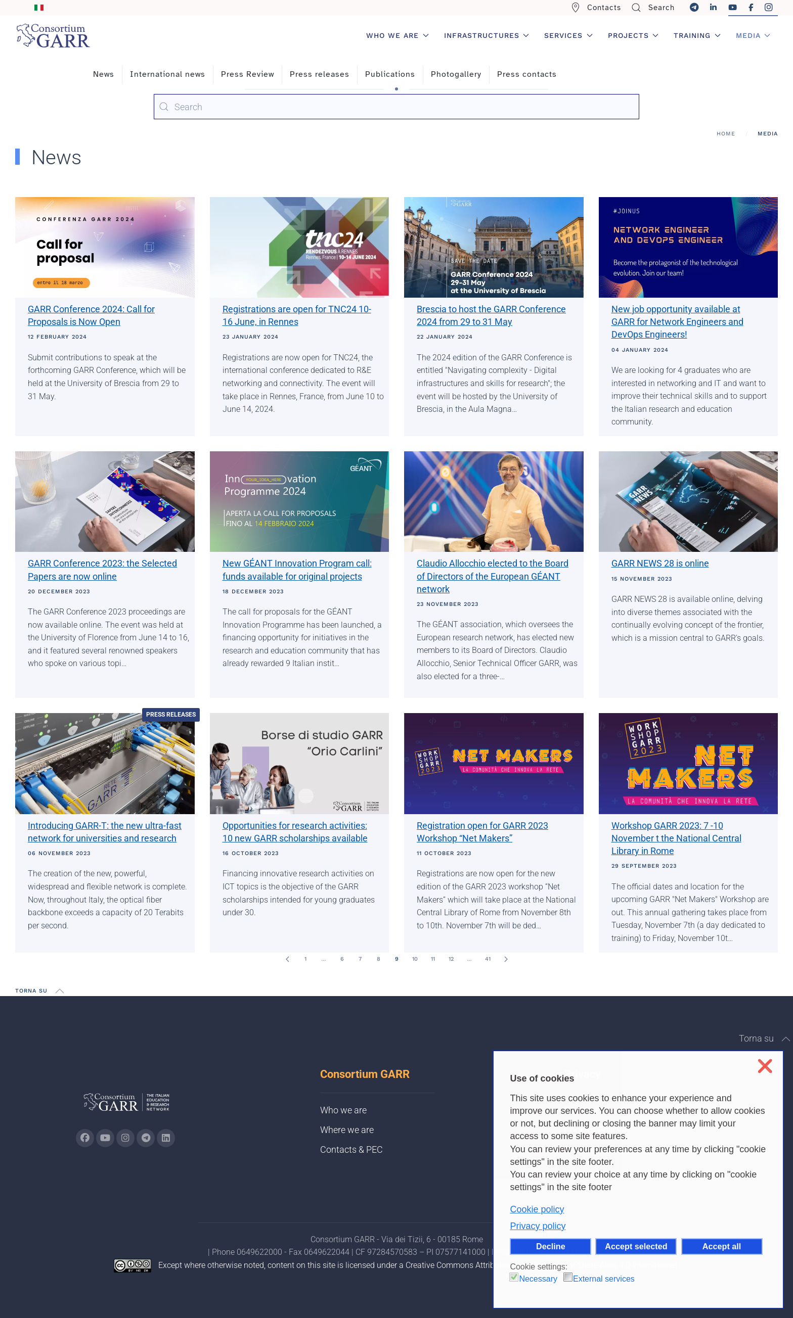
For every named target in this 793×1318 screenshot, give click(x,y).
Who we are (343, 1110)
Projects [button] (633, 35)
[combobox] (396, 106)
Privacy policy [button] (537, 1226)
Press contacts (527, 74)
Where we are (347, 1129)
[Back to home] (53, 35)
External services (604, 1279)
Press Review (247, 74)
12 (451, 959)
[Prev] (287, 959)
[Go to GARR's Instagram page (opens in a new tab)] (85, 1138)
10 (415, 959)
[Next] (505, 959)
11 (433, 959)
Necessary (538, 1279)
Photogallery (456, 74)
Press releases (319, 74)
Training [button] (697, 35)
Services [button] (568, 35)
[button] (60, 991)
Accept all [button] (721, 1246)
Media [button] (753, 35)
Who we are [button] (397, 35)
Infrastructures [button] (487, 35)
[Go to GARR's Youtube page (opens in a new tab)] (105, 1138)
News (103, 74)
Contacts (596, 8)
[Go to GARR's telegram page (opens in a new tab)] (146, 1138)
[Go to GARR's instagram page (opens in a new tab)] (125, 1138)
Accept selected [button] (636, 1246)
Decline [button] (550, 1246)
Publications (390, 74)
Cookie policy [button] (537, 1209)
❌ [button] (765, 1066)
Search (653, 8)
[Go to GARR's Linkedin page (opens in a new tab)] (166, 1138)
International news (167, 74)
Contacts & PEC (351, 1149)
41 (488, 959)
